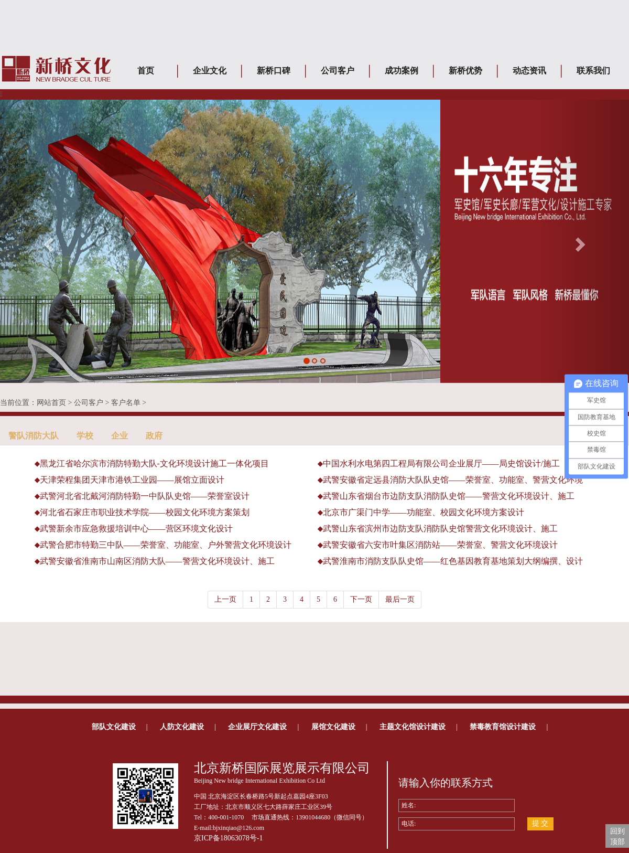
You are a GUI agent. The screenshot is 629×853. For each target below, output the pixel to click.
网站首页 (51, 403)
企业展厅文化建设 (257, 727)
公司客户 (337, 70)
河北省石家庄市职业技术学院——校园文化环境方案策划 (145, 512)
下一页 (361, 599)
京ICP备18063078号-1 (228, 838)
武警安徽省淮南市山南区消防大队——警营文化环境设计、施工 (157, 561)
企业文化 (209, 70)
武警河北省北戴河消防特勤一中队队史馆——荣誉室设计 (145, 496)
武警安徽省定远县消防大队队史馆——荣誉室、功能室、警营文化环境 (453, 479)
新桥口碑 (273, 70)
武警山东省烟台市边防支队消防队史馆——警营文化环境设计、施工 (448, 496)
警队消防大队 (33, 435)
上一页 (225, 599)
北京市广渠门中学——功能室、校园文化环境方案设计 (423, 512)
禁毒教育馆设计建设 (503, 727)
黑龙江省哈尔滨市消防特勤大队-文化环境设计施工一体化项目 (154, 463)
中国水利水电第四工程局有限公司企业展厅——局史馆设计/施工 (441, 463)
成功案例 (401, 70)
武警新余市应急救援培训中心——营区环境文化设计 (136, 528)
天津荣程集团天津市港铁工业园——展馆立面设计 (132, 479)
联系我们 (593, 70)
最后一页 (400, 599)
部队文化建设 (114, 727)
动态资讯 (529, 70)
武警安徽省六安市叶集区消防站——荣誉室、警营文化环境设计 (440, 544)
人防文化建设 (182, 727)
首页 (145, 70)
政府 (154, 435)
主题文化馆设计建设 (412, 727)
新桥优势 (465, 70)
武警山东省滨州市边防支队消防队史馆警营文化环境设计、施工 (440, 528)
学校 (85, 435)
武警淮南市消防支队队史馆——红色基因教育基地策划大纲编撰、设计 (453, 561)
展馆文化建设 (333, 727)
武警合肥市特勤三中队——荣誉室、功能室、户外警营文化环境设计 (165, 544)
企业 (119, 435)
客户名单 (125, 403)
